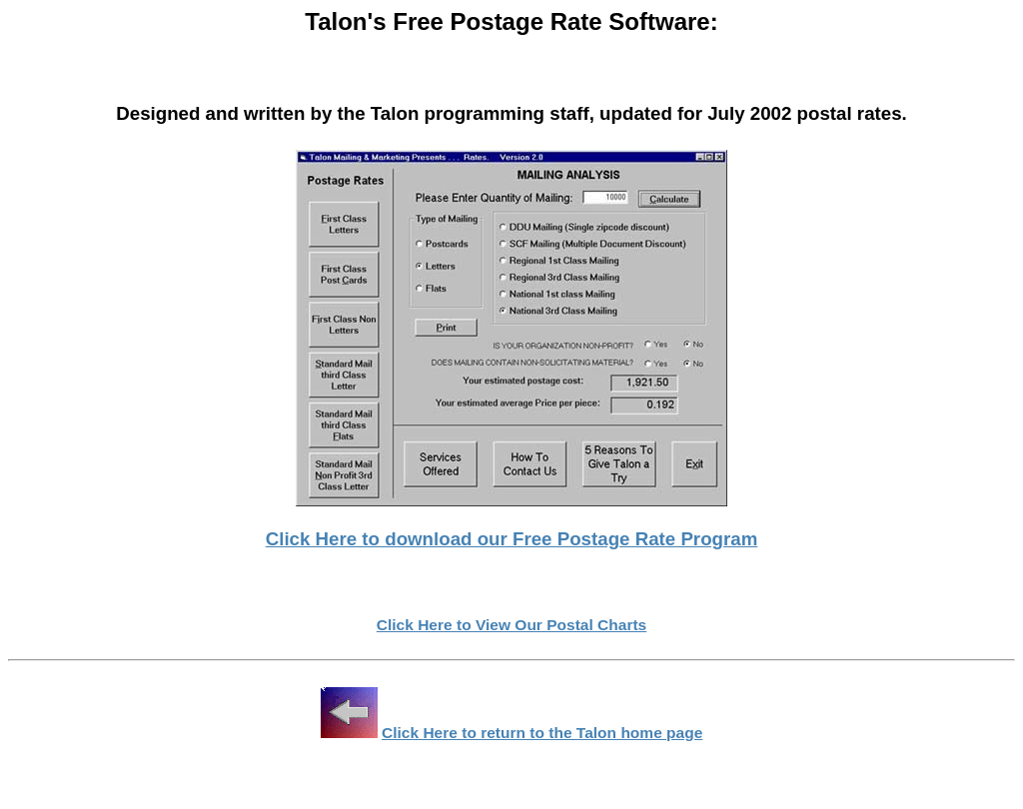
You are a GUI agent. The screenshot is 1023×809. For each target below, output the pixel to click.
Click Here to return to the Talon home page (542, 732)
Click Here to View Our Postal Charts (511, 624)
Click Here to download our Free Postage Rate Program (512, 538)
